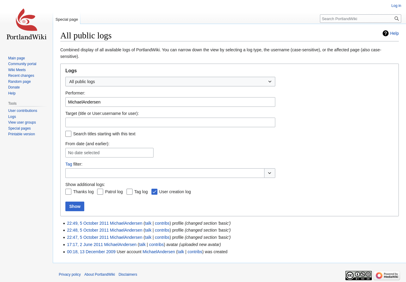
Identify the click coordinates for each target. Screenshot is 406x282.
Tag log (141, 191)
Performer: (75, 93)
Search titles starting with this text (104, 133)
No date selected (84, 152)
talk (148, 223)
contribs (162, 223)
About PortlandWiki (99, 274)
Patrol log (114, 191)
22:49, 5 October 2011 (88, 223)
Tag (68, 164)
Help (394, 33)
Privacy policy (70, 274)
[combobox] (170, 81)
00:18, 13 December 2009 (91, 251)
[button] (269, 173)
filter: (73, 164)
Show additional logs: (85, 184)
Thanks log (83, 191)
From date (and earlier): (87, 143)
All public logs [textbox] (82, 81)
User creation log (175, 191)
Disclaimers (127, 274)
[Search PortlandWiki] (360, 18)
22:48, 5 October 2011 (88, 230)
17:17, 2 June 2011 (85, 244)
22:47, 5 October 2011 (88, 237)
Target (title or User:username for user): (102, 113)
